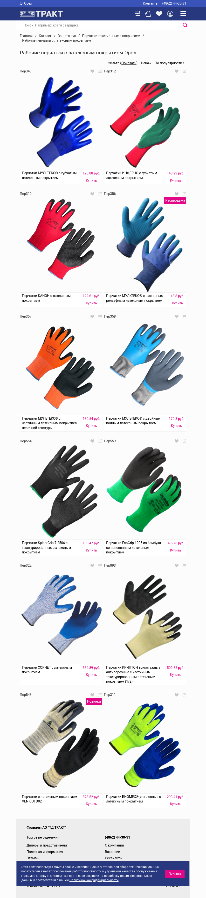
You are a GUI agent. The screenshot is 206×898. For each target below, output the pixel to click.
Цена (145, 63)
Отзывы (33, 858)
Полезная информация (45, 852)
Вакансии (112, 852)
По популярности (168, 63)
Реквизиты (114, 858)
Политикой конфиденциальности (94, 880)
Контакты (150, 3)
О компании (114, 845)
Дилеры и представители (47, 845)
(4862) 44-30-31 (174, 3)
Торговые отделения (43, 837)
